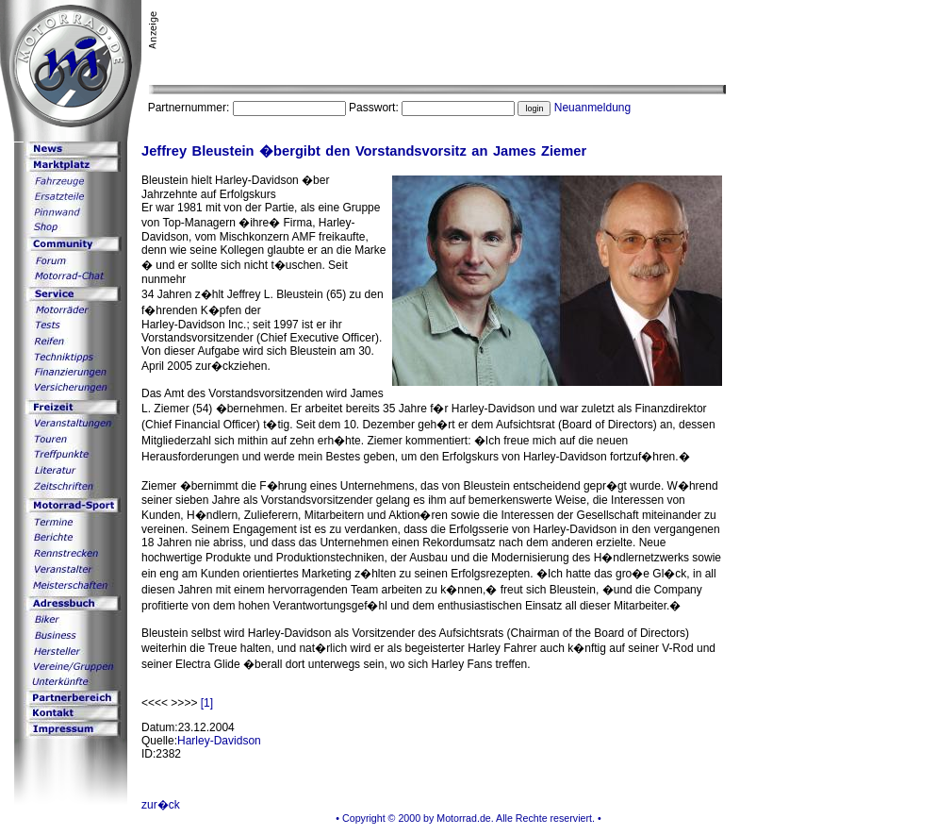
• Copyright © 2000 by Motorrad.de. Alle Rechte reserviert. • (468, 818)
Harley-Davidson (219, 740)
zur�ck (160, 804)
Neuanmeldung (592, 107)
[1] (207, 703)
